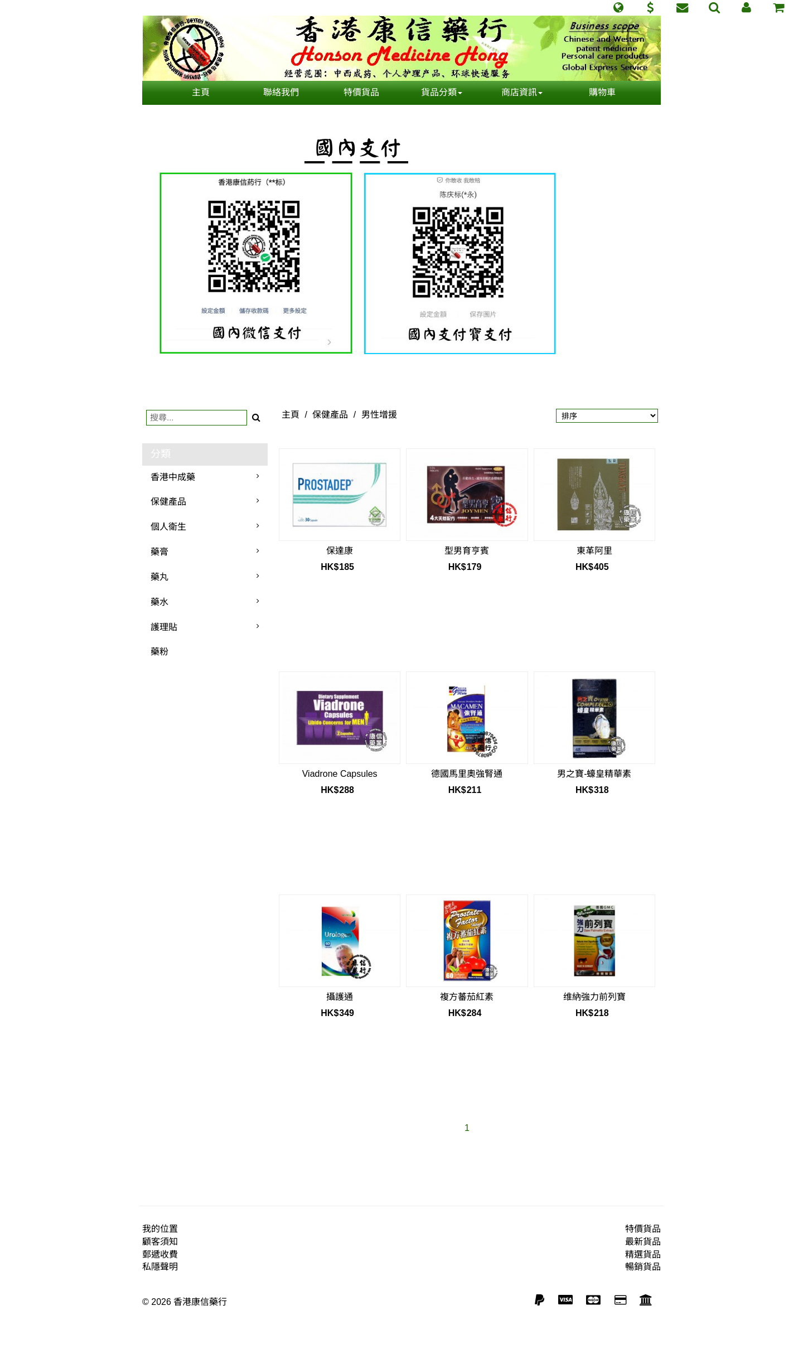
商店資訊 (522, 92)
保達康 (339, 550)
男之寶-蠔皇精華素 (594, 773)
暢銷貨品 (643, 1266)
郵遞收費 (160, 1254)
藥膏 (159, 552)
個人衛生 (168, 526)
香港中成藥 (173, 477)
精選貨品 (643, 1254)
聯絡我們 (281, 92)
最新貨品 (643, 1241)
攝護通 (339, 997)
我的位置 (160, 1229)
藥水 (159, 602)
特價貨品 (361, 92)
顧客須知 (160, 1241)
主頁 (201, 92)
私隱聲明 (160, 1266)
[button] (618, 8)
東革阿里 (594, 550)
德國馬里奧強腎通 (466, 773)
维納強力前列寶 (594, 997)
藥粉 (159, 651)
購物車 (602, 92)
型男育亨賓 (466, 550)
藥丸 (159, 577)
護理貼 (164, 627)
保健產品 (168, 501)
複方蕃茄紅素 (467, 997)
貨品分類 (441, 92)
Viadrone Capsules (340, 773)
